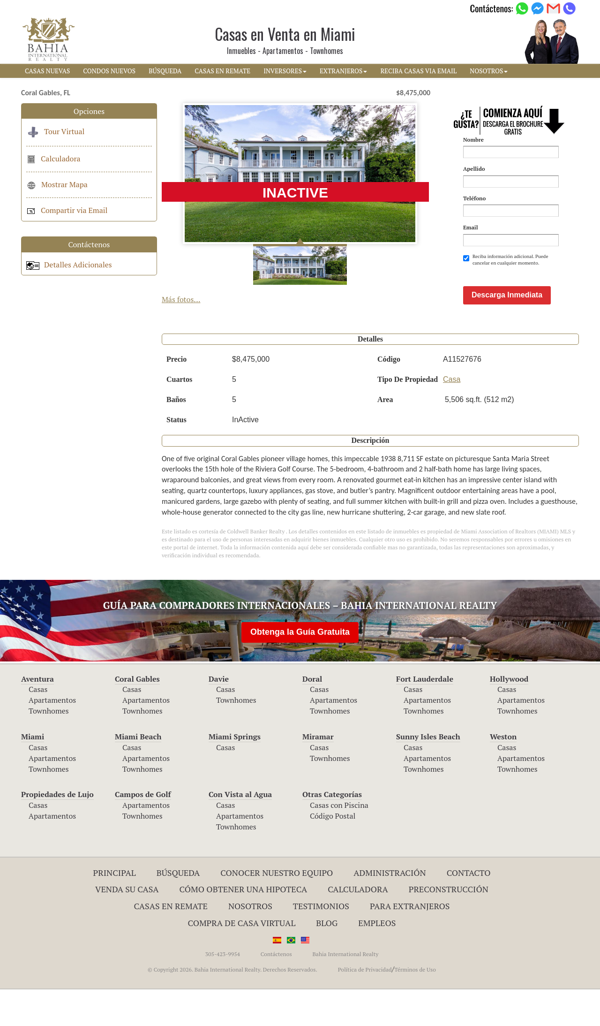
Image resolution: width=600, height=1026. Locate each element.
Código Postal (332, 852)
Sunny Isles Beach (428, 773)
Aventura (37, 715)
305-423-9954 (222, 990)
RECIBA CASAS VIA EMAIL (418, 71)
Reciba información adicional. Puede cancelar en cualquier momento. (505, 259)
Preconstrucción (448, 925)
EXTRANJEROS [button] (343, 71)
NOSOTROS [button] (489, 71)
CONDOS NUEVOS (109, 71)
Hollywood (509, 715)
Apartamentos (52, 736)
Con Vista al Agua (240, 831)
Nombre (473, 139)
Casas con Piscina (339, 841)
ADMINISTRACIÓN (389, 909)
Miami (32, 773)
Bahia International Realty (345, 990)
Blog (327, 959)
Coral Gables (137, 715)
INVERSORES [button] (285, 71)
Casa (451, 416)
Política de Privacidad (365, 1006)
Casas (38, 726)
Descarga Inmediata (507, 331)
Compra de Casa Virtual (242, 959)
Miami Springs (235, 773)
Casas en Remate (171, 942)
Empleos (377, 959)
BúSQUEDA (165, 71)
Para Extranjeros (410, 942)
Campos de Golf (143, 831)
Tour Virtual (55, 131)
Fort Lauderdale (424, 715)
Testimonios (321, 942)
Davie (219, 715)
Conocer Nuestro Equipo (276, 909)
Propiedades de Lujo (57, 831)
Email (470, 227)
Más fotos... (181, 299)
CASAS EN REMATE (222, 71)
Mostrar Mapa (57, 184)
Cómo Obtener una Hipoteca (244, 925)
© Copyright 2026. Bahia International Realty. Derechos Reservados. (232, 1006)
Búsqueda (178, 909)
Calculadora (53, 158)
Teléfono (474, 198)
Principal (114, 909)
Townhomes (49, 747)
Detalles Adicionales (69, 264)
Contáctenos (276, 990)
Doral (312, 715)
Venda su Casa (127, 925)
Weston (503, 773)
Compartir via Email (66, 210)
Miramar (318, 773)
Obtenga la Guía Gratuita (300, 668)
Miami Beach (138, 773)
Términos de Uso (415, 1006)
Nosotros (250, 942)
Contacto (469, 909)
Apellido (474, 168)
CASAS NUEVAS (47, 71)
